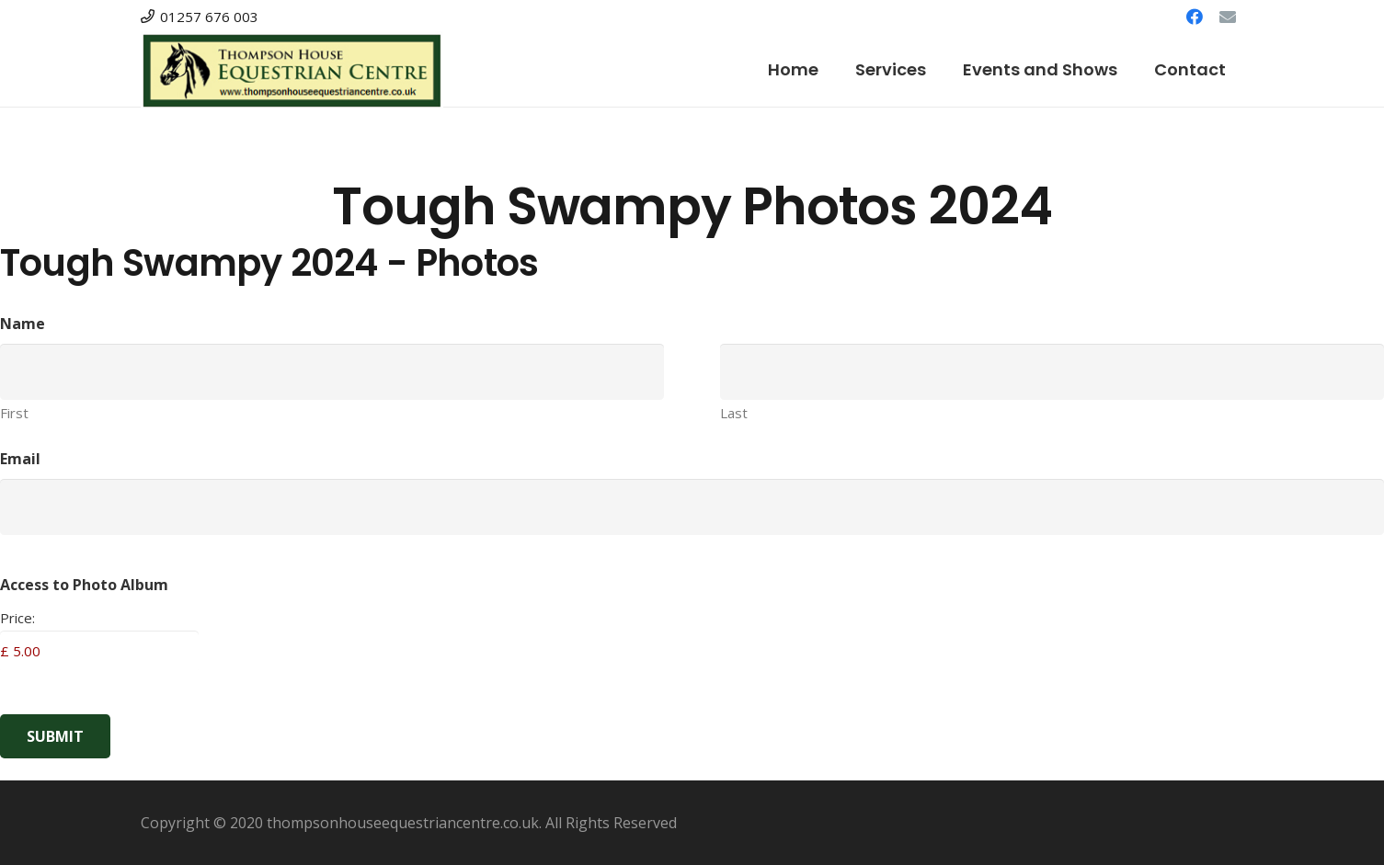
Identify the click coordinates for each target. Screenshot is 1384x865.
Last (734, 413)
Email (20, 459)
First (14, 413)
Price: (17, 618)
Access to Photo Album (84, 585)
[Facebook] (1194, 16)
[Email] (1227, 16)
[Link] (292, 70)
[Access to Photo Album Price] (99, 651)
